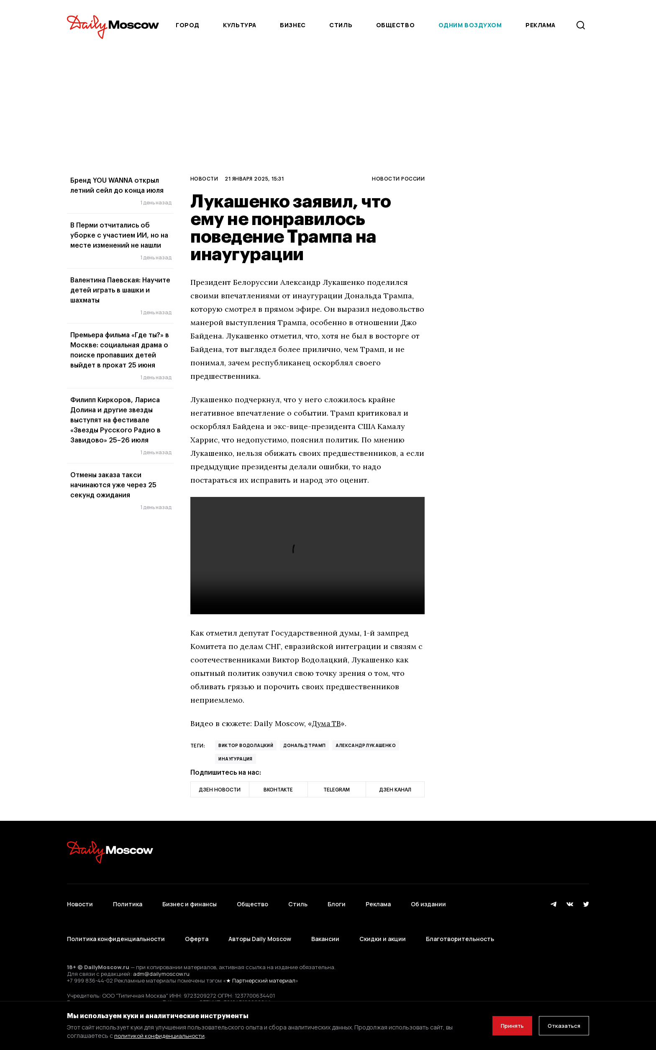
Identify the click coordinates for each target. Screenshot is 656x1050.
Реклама (378, 899)
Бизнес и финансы (189, 899)
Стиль (340, 25)
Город (188, 25)
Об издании (428, 899)
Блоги (337, 899)
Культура (239, 25)
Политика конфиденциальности (116, 924)
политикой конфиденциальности (161, 1036)
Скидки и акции (382, 924)
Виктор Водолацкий (245, 745)
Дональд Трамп (304, 745)
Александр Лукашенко (366, 745)
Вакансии (325, 924)
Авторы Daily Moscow (259, 924)
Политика (127, 899)
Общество (395, 25)
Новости (204, 178)
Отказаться (561, 1025)
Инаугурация (235, 759)
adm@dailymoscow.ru (161, 953)
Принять (503, 1025)
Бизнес (292, 25)
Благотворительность (460, 924)
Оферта (196, 924)
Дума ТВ (327, 723)
